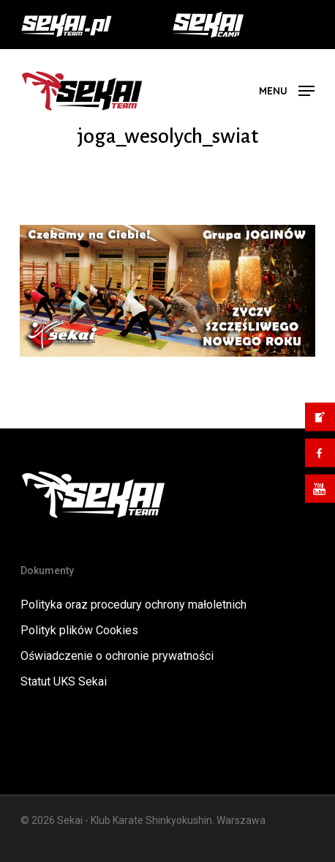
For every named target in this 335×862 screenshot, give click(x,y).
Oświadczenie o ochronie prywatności (117, 656)
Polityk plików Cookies (79, 630)
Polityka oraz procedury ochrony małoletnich (133, 605)
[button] (287, 89)
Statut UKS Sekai (63, 681)
